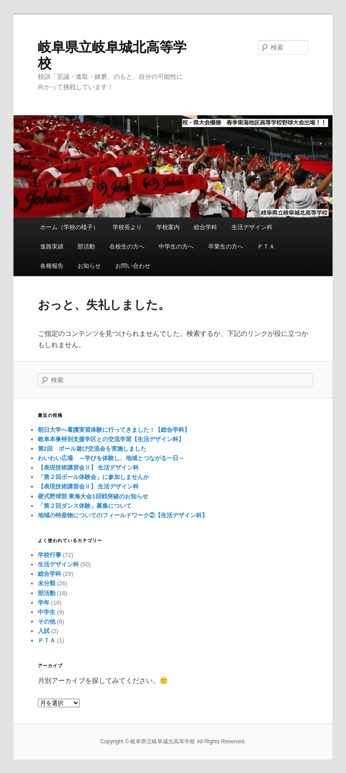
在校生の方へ (127, 246)
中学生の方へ (176, 246)
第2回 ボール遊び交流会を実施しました (92, 448)
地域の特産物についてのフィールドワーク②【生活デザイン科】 (123, 515)
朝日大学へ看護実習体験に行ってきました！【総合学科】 (114, 429)
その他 (46, 621)
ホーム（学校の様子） (69, 227)
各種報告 (52, 265)
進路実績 (52, 246)
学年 (44, 602)
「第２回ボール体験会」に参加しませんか (93, 477)
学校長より (127, 227)
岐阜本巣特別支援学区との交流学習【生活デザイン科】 (111, 439)
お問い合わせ (132, 265)
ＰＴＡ (266, 246)
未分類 (46, 583)
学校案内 (168, 227)
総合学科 (205, 227)
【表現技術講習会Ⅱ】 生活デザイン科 (88, 467)
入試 (44, 631)
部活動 (86, 246)
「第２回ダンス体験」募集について (85, 505)
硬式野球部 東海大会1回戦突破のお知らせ (93, 496)
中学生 (46, 612)
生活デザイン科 (252, 227)
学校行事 (49, 554)
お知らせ (89, 265)
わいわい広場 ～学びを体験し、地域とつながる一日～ (111, 458)
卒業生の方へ (225, 246)
